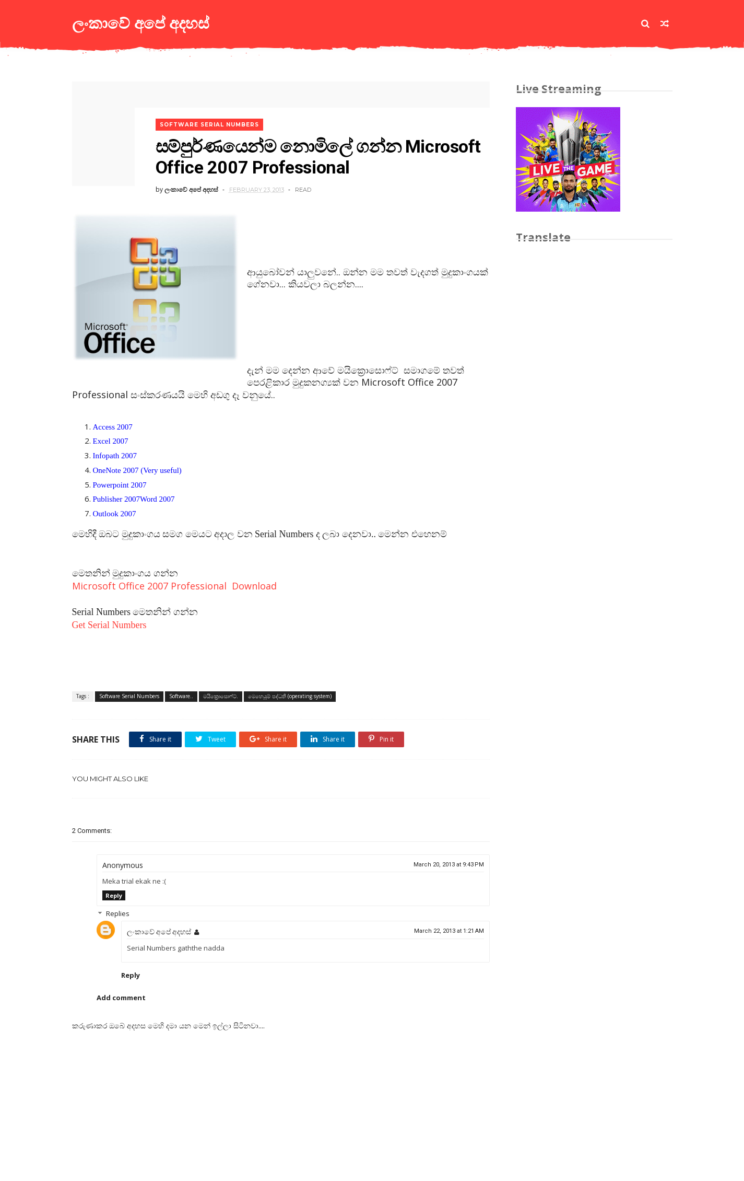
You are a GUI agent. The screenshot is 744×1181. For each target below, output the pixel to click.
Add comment (121, 997)
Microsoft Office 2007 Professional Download (174, 586)
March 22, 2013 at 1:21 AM (449, 931)
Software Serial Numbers (209, 124)
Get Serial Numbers (109, 625)
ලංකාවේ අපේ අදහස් (140, 23)
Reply (113, 895)
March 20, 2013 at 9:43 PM (449, 864)
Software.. (181, 696)
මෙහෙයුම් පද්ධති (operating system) (290, 696)
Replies (117, 913)
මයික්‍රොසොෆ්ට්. (220, 696)
